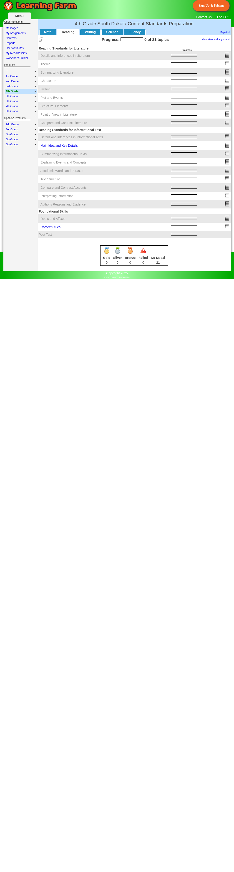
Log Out (223, 17)
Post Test (45, 234)
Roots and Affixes (52, 218)
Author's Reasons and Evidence (63, 204)
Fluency (135, 32)
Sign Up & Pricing (211, 5)
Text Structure (50, 179)
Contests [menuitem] (11, 38)
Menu (19, 16)
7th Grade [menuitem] (21, 106)
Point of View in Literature (58, 114)
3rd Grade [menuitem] (21, 86)
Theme (45, 64)
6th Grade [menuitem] (21, 101)
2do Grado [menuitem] (21, 124)
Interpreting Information (56, 196)
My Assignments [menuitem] (15, 33)
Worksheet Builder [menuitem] (17, 58)
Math (48, 32)
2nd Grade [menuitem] (21, 81)
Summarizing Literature (56, 72)
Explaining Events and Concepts (63, 162)
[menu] (20, 43)
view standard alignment (216, 39)
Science (112, 32)
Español (224, 32)
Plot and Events (51, 97)
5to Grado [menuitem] (21, 139)
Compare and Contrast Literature (63, 123)
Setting (45, 89)
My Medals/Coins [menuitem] (16, 53)
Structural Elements (54, 106)
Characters (48, 81)
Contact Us (204, 17)
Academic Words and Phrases (61, 171)
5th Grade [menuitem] (21, 96)
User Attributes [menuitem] (15, 48)
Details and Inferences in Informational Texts (71, 137)
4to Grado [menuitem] (21, 134)
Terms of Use (124, 277)
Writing (90, 32)
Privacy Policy (110, 277)
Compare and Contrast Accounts (63, 187)
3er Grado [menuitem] (21, 129)
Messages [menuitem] (12, 28)
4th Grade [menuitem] (21, 91)
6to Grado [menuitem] (21, 144)
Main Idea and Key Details (59, 145)
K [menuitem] (21, 71)
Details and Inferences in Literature (65, 55)
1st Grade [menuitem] (21, 76)
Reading (68, 32)
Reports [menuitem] (10, 43)
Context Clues (50, 227)
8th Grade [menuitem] (21, 111)
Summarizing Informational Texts (63, 154)
